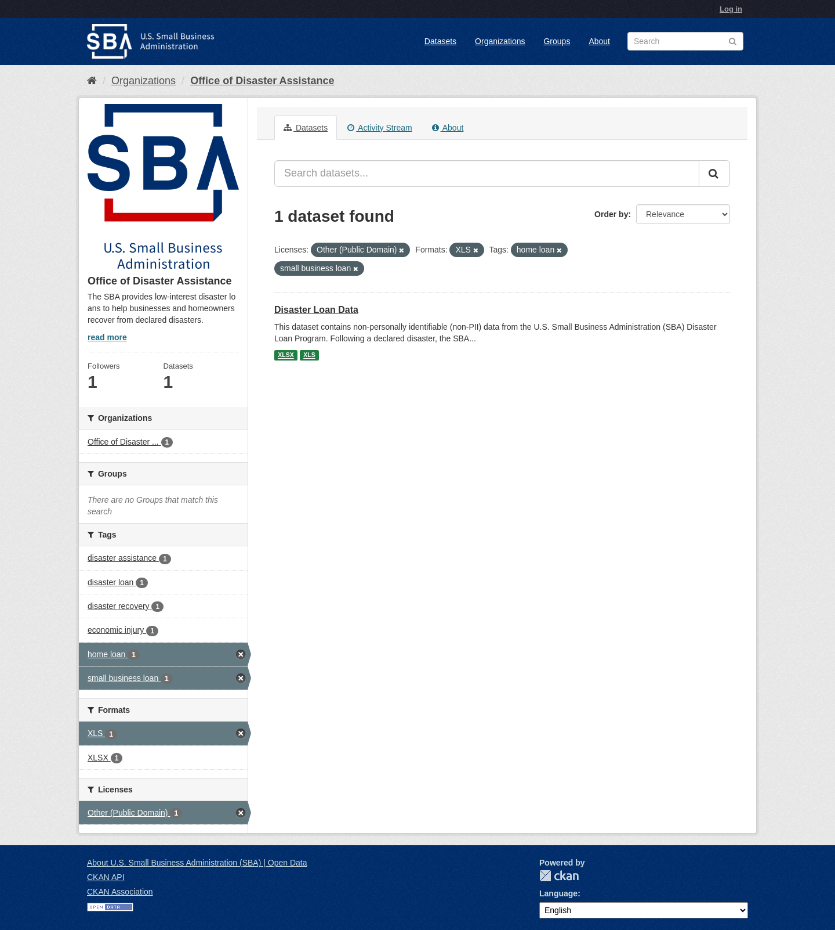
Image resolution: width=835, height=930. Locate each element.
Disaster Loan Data (316, 310)
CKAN (559, 876)
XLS (309, 355)
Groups (556, 41)
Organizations (500, 41)
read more (107, 337)
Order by (611, 214)
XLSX (285, 355)
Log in (731, 9)
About (599, 41)
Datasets (440, 41)
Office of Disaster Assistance (262, 80)
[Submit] (714, 173)
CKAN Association (120, 891)
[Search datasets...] (486, 173)
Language (558, 893)
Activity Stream (379, 127)
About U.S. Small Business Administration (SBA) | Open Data (197, 862)
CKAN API (106, 877)
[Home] (92, 80)
